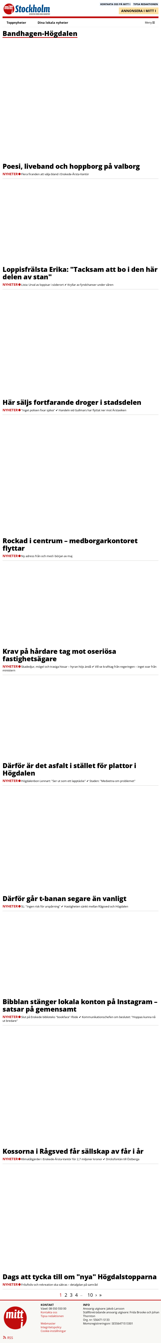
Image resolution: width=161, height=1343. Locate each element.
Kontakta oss (49, 1312)
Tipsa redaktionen (52, 1316)
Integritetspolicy (51, 1327)
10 (90, 1294)
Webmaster (48, 1323)
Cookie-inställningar (53, 1331)
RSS (8, 1337)
